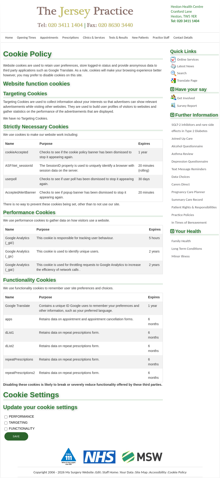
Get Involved (186, 98)
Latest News (185, 66)
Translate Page (187, 80)
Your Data (126, 472)
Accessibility (157, 472)
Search (182, 73)
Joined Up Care (182, 138)
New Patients (140, 38)
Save (16, 436)
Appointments (49, 38)
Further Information (196, 114)
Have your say (191, 89)
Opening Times (26, 38)
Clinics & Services (94, 38)
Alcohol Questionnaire (187, 146)
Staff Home (110, 472)
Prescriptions (70, 38)
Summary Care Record (187, 199)
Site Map (141, 472)
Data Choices (181, 177)
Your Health (188, 231)
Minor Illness (181, 256)
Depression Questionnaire (190, 161)
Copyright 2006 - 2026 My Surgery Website (64, 472)
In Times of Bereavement (189, 222)
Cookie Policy (177, 472)
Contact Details (183, 38)
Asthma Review (182, 154)
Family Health (181, 241)
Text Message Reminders (189, 169)
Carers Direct (181, 184)
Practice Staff (161, 38)
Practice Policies (183, 215)
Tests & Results (118, 38)
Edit (98, 472)
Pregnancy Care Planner (188, 192)
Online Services (188, 59)
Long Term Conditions (187, 249)
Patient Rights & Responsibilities (194, 207)
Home (9, 38)
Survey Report (187, 106)
